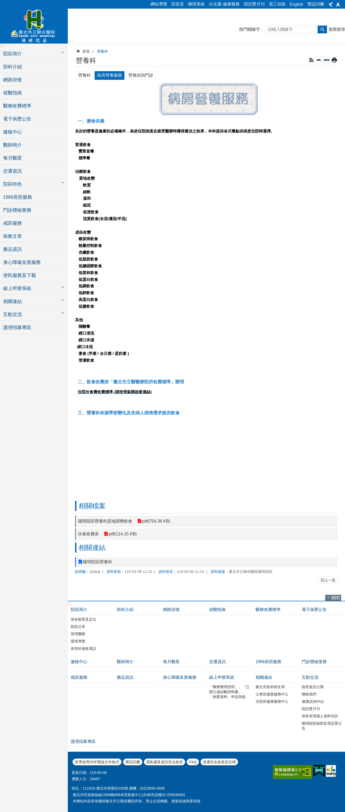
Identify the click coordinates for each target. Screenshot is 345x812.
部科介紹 (12, 66)
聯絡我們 (309, 694)
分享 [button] (331, 4)
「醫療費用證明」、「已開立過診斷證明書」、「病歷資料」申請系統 (229, 692)
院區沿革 (78, 627)
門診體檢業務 (17, 210)
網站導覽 (158, 4)
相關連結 (92, 547)
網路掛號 (12, 79)
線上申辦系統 (221, 677)
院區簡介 (79, 609)
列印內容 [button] (334, 60)
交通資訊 (12, 171)
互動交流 (310, 677)
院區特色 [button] (12, 184)
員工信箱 (277, 4)
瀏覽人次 (79, 779)
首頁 (86, 51)
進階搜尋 (336, 29)
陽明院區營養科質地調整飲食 (105, 521)
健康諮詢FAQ (313, 701)
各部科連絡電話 (83, 648)
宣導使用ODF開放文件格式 (97, 762)
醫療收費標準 (17, 105)
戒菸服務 (12, 223)
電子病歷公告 (17, 119)
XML (319, 60)
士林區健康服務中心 (272, 694)
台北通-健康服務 (224, 4)
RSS (311, 60)
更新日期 (79, 773)
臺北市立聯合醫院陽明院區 (34, 25)
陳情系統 (196, 4)
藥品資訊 (12, 249)
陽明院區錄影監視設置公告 (322, 725)
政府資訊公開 (313, 687)
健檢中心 (12, 132)
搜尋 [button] (322, 29)
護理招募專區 (17, 327)
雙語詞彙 (315, 4)
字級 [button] (338, 4)
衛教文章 (12, 236)
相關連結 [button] (12, 301)
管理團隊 (78, 634)
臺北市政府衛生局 (270, 687)
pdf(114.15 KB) (123, 534)
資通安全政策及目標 (219, 762)
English (296, 4)
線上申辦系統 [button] (17, 288)
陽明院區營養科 (97, 562)
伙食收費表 (88, 534)
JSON (326, 60)
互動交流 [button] (12, 314)
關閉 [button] (335, 598)
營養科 (102, 51)
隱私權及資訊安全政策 (164, 762)
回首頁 (177, 4)
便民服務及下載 (19, 275)
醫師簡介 (12, 145)
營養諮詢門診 (140, 75)
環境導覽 (78, 641)
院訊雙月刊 (254, 4)
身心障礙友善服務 (22, 262)
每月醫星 (12, 158)
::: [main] (76, 50)
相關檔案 (92, 506)
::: (5, 3)
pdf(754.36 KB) (156, 521)
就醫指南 (12, 92)
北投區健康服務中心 (272, 701)
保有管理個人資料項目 (320, 716)
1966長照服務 (17, 197)
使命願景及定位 (83, 619)
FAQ (193, 762)
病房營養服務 (109, 75)
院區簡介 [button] (12, 53)
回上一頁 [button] (328, 580)
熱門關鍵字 (249, 29)
